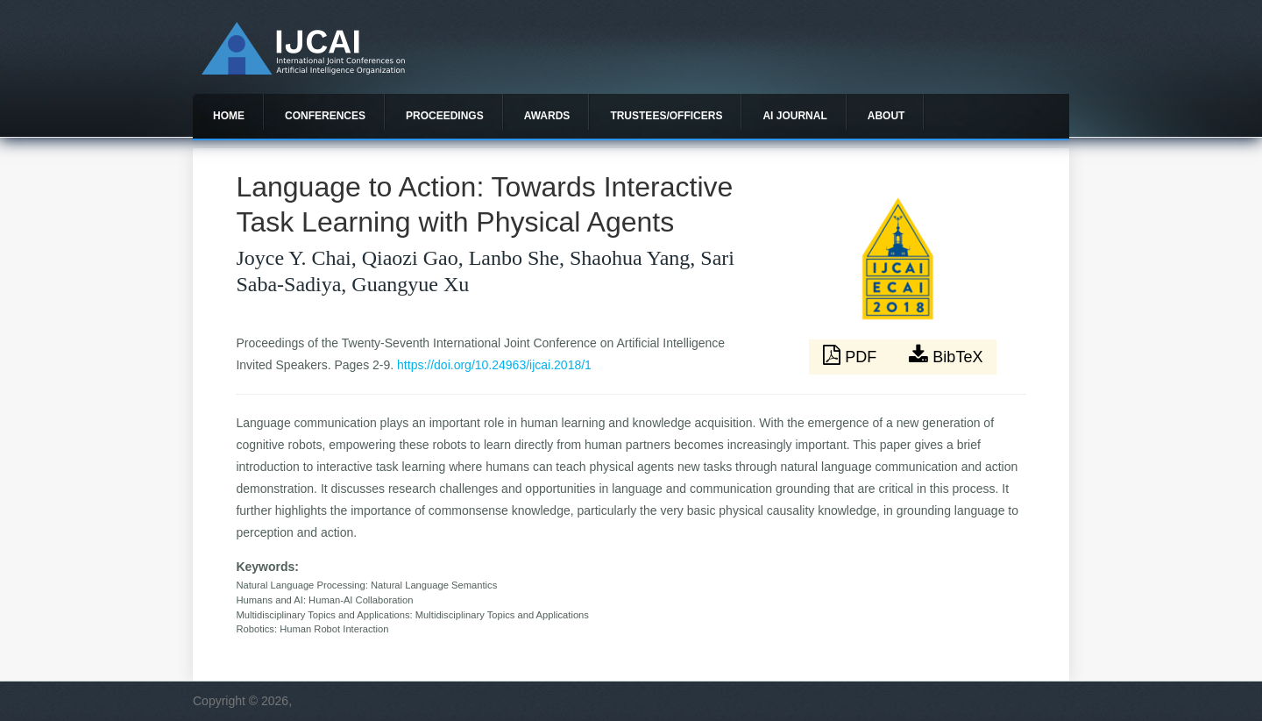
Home (229, 116)
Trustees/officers (666, 116)
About (886, 116)
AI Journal (794, 116)
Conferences (325, 116)
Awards (547, 116)
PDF (852, 355)
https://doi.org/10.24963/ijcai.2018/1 (494, 365)
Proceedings (445, 116)
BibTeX (945, 355)
